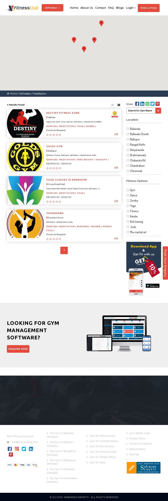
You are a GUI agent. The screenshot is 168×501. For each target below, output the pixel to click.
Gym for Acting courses (103, 451)
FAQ (111, 7)
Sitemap (134, 453)
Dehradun (52, 6)
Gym (130, 190)
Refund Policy (137, 448)
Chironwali (134, 171)
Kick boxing (134, 221)
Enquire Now (19, 349)
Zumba (132, 200)
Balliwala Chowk (137, 134)
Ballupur (133, 139)
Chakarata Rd (136, 160)
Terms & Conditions (140, 443)
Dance (131, 195)
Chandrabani (135, 165)
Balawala (133, 129)
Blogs (120, 7)
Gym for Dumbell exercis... (104, 440)
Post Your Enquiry (165, 253)
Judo (131, 227)
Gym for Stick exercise (102, 435)
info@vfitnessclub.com (22, 441)
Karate (132, 216)
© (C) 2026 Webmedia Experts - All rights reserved (84, 496)
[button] (101, 23)
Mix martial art (136, 232)
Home (74, 7)
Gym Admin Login (139, 432)
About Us (86, 7)
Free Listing (149, 7)
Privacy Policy (137, 437)
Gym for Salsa (97, 461)
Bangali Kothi (135, 144)
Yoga (131, 206)
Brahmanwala (136, 155)
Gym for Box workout (102, 445)
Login (131, 7)
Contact (100, 7)
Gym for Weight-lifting (102, 456)
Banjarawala (135, 150)
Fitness (132, 211)
